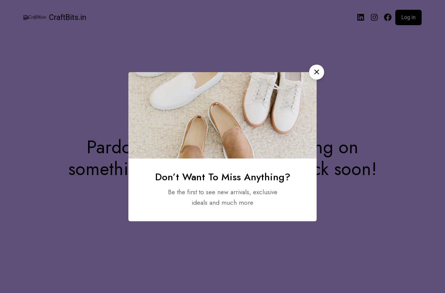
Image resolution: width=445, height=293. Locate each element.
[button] (316, 72)
